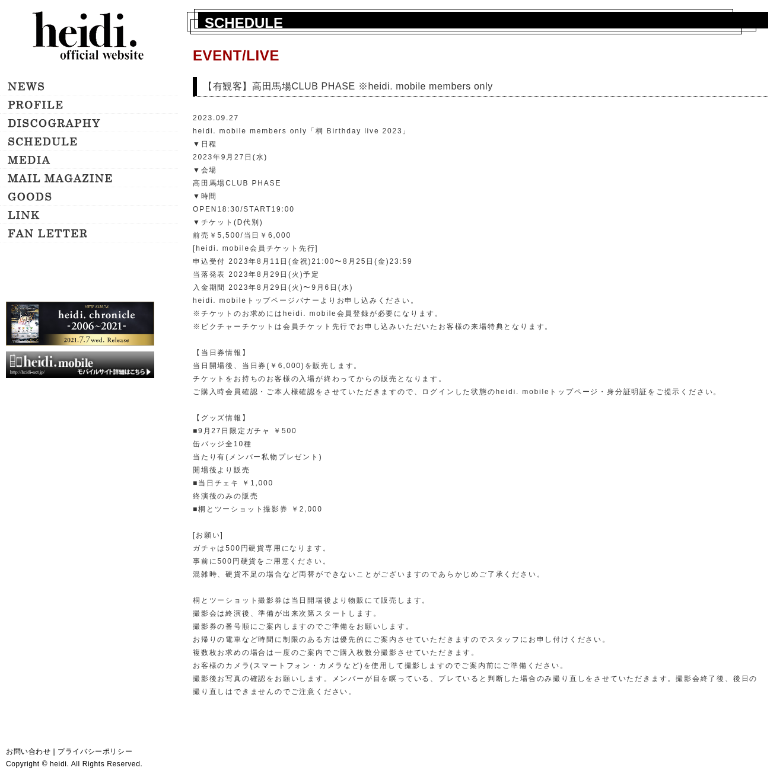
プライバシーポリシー (95, 751)
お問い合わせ (28, 751)
